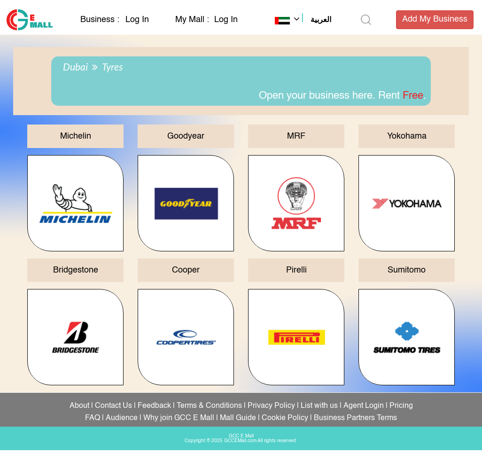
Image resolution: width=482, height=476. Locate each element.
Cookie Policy (285, 418)
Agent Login (363, 406)
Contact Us (113, 406)
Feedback (154, 406)
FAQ (92, 418)
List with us (319, 406)
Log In (137, 20)
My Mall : (192, 20)
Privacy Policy (271, 406)
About (79, 406)
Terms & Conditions (209, 406)
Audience (122, 418)
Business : (101, 20)
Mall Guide (238, 418)
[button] (303, 20)
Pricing (401, 406)
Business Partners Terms (355, 418)
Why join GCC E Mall (178, 418)
